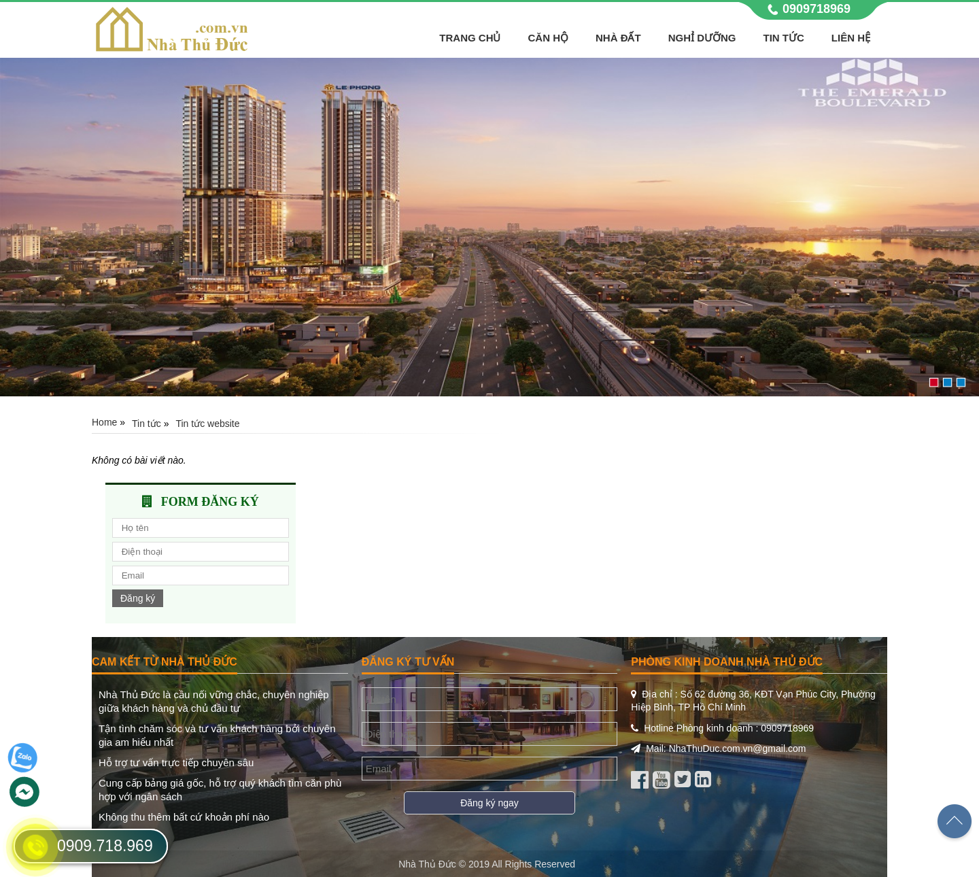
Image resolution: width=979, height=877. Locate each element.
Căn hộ (548, 38)
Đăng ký (137, 598)
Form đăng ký (210, 502)
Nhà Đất (618, 38)
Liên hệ (850, 38)
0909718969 (817, 9)
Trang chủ (469, 38)
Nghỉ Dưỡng (702, 38)
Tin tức (783, 38)
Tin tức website (207, 423)
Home (104, 422)
